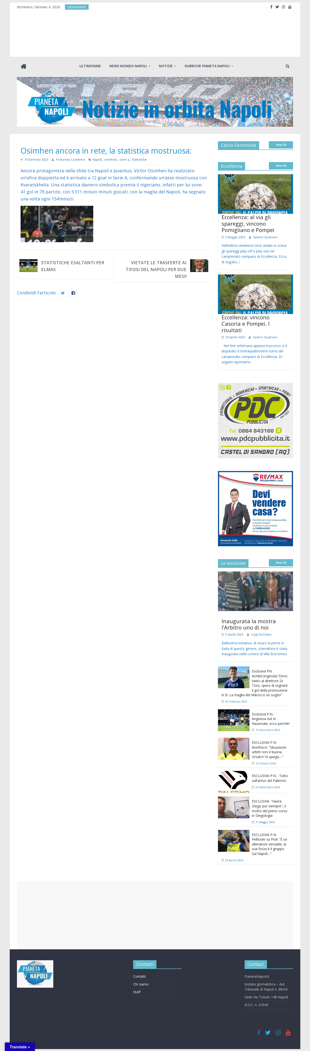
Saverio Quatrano (265, 236)
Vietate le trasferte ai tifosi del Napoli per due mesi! (156, 269)
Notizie (166, 66)
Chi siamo (141, 983)
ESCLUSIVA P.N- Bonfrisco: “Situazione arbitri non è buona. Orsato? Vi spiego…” (269, 749)
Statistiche (135, 159)
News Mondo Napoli (128, 66)
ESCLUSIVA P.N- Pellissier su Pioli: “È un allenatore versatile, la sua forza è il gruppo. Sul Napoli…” (269, 843)
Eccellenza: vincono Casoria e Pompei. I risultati (246, 323)
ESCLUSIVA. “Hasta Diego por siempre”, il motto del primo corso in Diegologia (269, 807)
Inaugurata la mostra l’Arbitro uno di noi (249, 623)
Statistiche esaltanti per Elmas (72, 265)
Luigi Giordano (261, 634)
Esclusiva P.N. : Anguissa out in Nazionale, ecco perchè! (270, 718)
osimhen (108, 159)
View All (281, 144)
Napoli (95, 159)
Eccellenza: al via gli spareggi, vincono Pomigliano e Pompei (248, 223)
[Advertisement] (155, 915)
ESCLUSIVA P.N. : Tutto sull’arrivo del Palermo (270, 777)
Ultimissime (90, 66)
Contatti (139, 976)
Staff (136, 991)
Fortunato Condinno (69, 159)
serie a (121, 159)
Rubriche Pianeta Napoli (207, 66)
